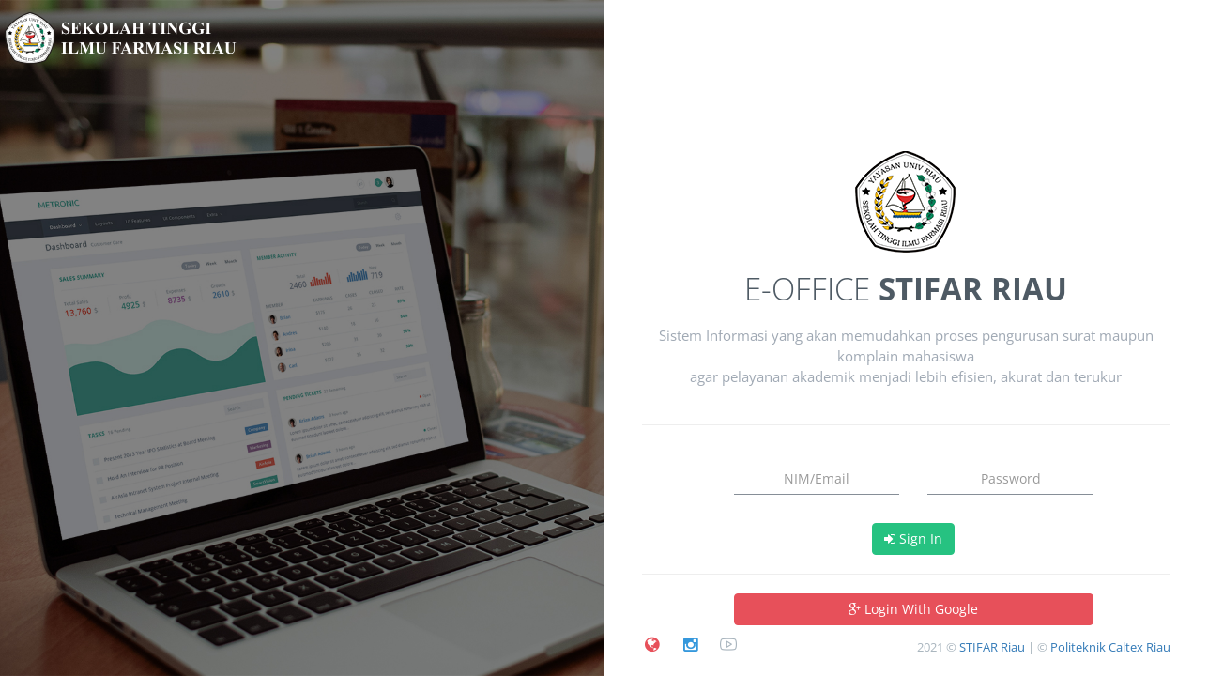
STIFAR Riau (992, 646)
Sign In (913, 538)
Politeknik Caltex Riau (1110, 646)
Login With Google (913, 609)
